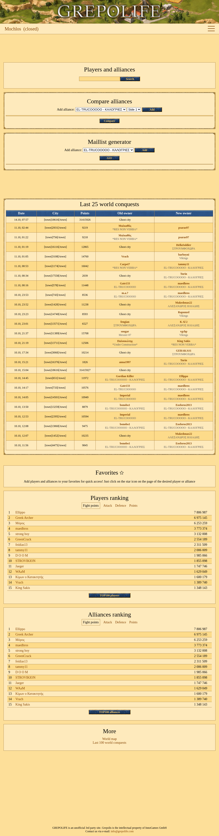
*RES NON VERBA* (125, 229)
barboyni (183, 254)
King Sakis (183, 341)
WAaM (20, 571)
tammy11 (183, 264)
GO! (109, 158)
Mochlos (13, 28)
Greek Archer (24, 518)
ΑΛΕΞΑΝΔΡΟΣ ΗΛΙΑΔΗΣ (184, 306)
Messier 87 (125, 335)
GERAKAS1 (183, 350)
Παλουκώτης (125, 341)
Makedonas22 (183, 302)
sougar (125, 331)
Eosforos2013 (184, 405)
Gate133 (125, 283)
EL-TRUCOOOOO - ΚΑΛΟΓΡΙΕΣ (184, 267)
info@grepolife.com (122, 831)
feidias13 (21, 544)
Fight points (91, 505)
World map (109, 739)
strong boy (22, 534)
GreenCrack (23, 539)
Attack (107, 505)
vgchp (183, 331)
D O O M (21, 555)
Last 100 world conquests (109, 742)
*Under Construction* (125, 344)
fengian (124, 321)
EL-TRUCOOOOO (125, 287)
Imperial (125, 395)
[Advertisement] (109, 48)
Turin (183, 273)
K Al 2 (184, 321)
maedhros (184, 283)
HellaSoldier (183, 245)
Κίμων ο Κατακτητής (29, 577)
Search (130, 79)
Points (133, 505)
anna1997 (125, 362)
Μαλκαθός (125, 225)
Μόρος (20, 523)
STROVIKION (25, 561)
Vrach (124, 256)
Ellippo (183, 376)
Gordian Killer (125, 376)
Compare (109, 121)
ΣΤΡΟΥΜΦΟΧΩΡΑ (183, 248)
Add (152, 109)
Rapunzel (184, 312)
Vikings (183, 258)
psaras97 (183, 227)
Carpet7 (125, 264)
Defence (120, 505)
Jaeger (19, 566)
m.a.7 (125, 293)
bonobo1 (125, 405)
